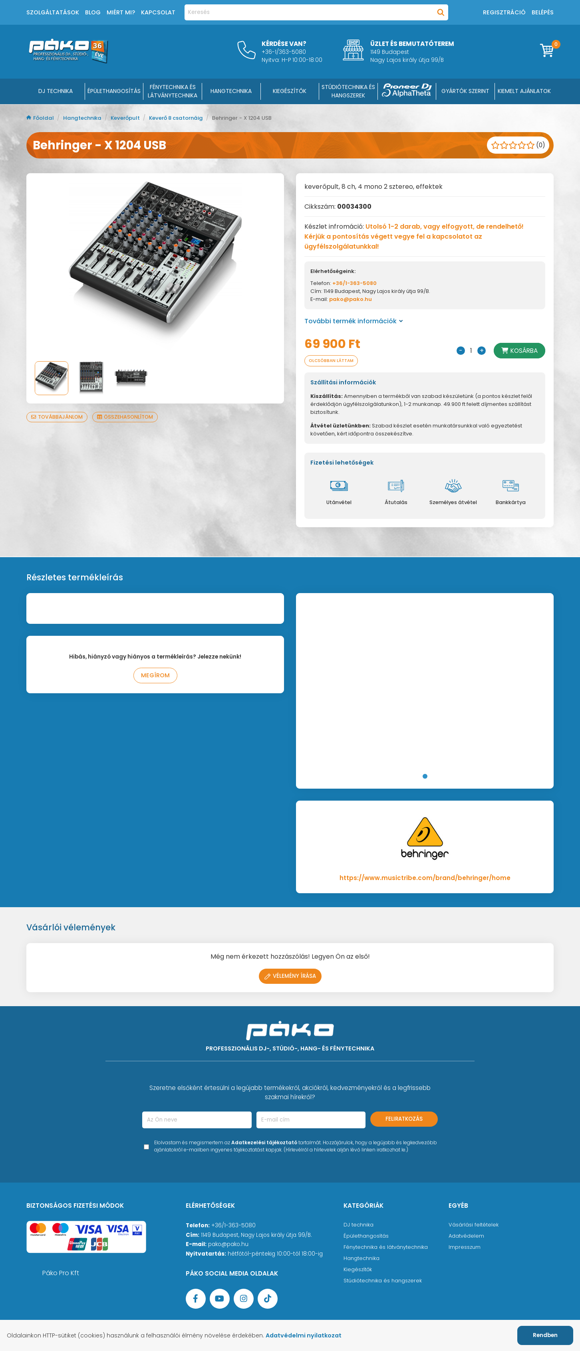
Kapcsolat (158, 12)
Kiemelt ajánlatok (524, 91)
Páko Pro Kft (60, 1273)
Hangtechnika (85, 118)
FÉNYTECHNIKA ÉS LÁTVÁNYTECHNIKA (172, 91)
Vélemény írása (290, 977)
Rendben (545, 1335)
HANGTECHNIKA (231, 91)
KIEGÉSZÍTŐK (289, 91)
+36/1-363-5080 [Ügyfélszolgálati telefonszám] (233, 1226)
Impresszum (465, 1248)
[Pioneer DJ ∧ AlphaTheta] (407, 91)
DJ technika (359, 1225)
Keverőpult (130, 118)
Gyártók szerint (465, 91)
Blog (93, 12)
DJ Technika (55, 91)
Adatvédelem (467, 1236)
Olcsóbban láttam (334, 361)
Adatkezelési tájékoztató (264, 1143)
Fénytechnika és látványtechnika (388, 1248)
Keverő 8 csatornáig (185, 118)
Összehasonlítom (129, 417)
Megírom (155, 677)
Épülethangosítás (367, 1236)
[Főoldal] (68, 61)
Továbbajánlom (58, 417)
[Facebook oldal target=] (196, 1299)
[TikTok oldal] (268, 1299)
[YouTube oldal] (220, 1299)
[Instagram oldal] (244, 1299)
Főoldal (41, 118)
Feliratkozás (404, 1120)
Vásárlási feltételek (474, 1225)
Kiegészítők (358, 1270)
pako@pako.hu (350, 299)
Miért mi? (121, 12)
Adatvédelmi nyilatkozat (309, 1335)
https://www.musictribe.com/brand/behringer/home (425, 878)
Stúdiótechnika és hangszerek (384, 1281)
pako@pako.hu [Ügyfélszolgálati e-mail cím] (228, 1245)
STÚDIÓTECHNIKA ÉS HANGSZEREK (348, 91)
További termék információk (353, 321)
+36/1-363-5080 (354, 283)
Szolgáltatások (52, 12)
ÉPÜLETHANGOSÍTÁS (114, 91)
